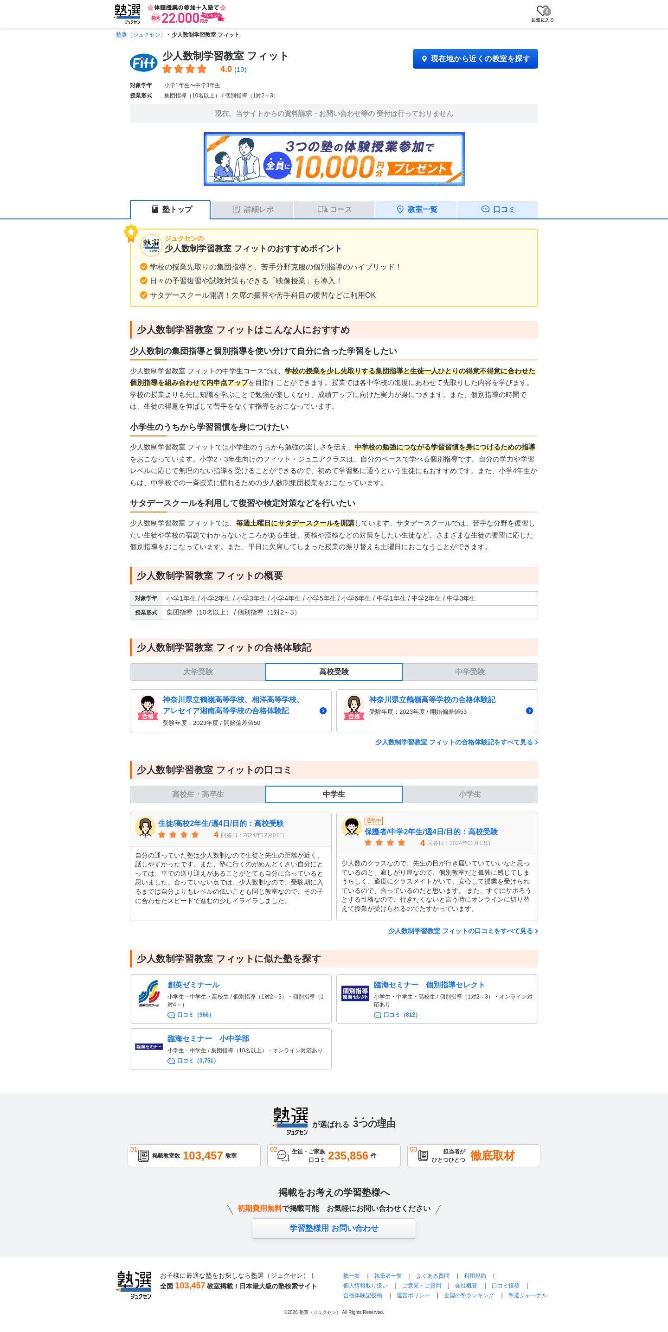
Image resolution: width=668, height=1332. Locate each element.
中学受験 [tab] (470, 672)
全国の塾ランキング (469, 1295)
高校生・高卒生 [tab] (198, 794)
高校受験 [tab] (334, 672)
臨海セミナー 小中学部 (208, 1039)
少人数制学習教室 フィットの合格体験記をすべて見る (454, 742)
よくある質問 (433, 1276)
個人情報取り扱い (365, 1285)
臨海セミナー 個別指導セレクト (429, 985)
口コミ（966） (195, 1015)
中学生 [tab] (334, 794)
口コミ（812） (402, 1015)
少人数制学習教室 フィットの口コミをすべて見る (460, 931)
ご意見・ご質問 (421, 1285)
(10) (240, 69)
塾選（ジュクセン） (141, 35)
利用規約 (475, 1276)
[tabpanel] (334, 710)
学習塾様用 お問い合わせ (334, 1228)
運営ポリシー (413, 1295)
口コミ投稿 (506, 1285)
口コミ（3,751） (198, 1060)
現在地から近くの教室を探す (475, 59)
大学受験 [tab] (198, 672)
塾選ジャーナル (527, 1295)
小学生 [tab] (470, 794)
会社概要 (466, 1285)
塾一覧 (351, 1276)
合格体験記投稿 (362, 1295)
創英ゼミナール (193, 985)
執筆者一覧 (388, 1276)
